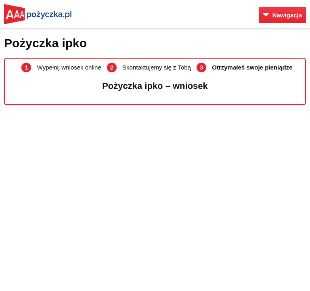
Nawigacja (282, 15)
